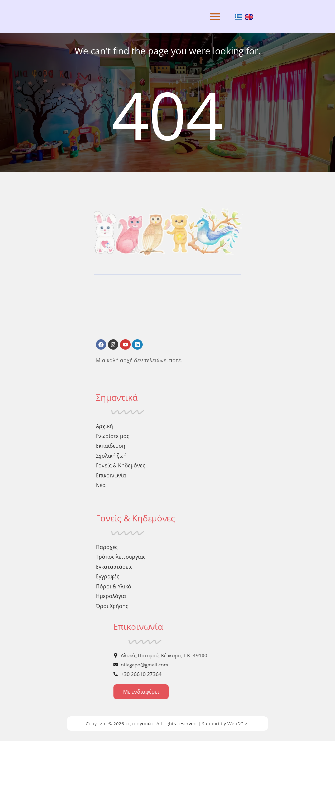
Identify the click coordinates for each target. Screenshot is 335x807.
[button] (215, 16)
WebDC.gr (238, 789)
